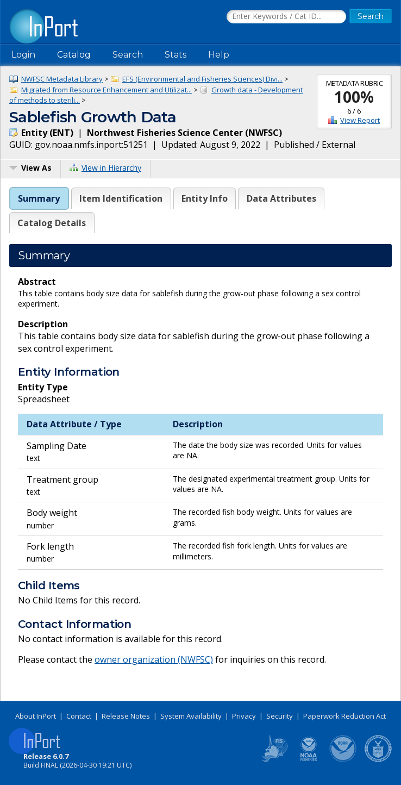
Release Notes (126, 716)
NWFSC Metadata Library (62, 79)
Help (218, 54)
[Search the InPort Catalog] (286, 17)
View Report (360, 120)
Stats (175, 54)
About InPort (35, 716)
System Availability (191, 716)
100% (354, 96)
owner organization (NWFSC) (154, 659)
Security (279, 716)
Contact (78, 716)
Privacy (244, 716)
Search (127, 54)
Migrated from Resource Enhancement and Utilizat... (106, 90)
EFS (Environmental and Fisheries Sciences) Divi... (202, 79)
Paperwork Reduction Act (344, 716)
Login (23, 54)
